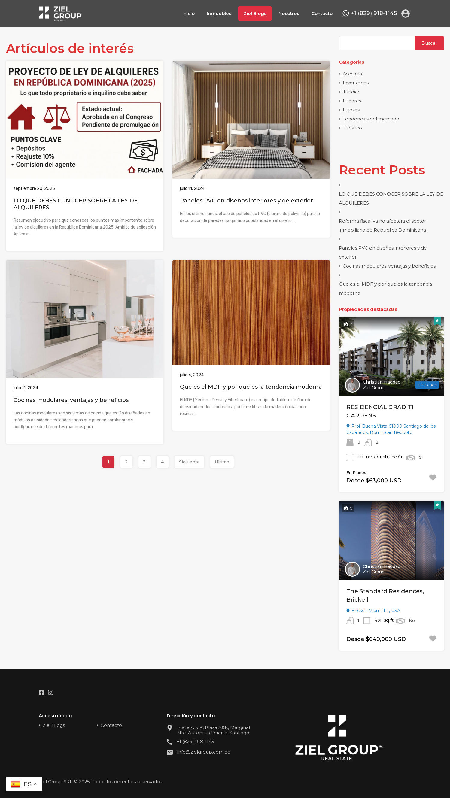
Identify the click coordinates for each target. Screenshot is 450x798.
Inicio (188, 13)
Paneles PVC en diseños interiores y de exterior (246, 200)
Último (222, 462)
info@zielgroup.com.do (203, 752)
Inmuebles (219, 13)
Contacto (322, 13)
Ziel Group (374, 387)
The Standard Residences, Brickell (385, 595)
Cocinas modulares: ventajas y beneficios (71, 400)
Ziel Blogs (254, 13)
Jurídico (352, 92)
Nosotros (288, 13)
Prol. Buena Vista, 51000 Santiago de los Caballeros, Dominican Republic (391, 429)
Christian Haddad (381, 382)
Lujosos (351, 110)
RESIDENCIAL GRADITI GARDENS (380, 411)
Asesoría (352, 74)
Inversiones (356, 83)
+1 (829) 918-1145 (374, 13)
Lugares (352, 101)
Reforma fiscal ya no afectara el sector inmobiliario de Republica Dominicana (382, 225)
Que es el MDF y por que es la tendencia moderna (251, 387)
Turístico (352, 128)
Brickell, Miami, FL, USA (373, 610)
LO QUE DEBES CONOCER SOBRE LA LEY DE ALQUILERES (391, 198)
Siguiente (189, 462)
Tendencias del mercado (371, 119)
